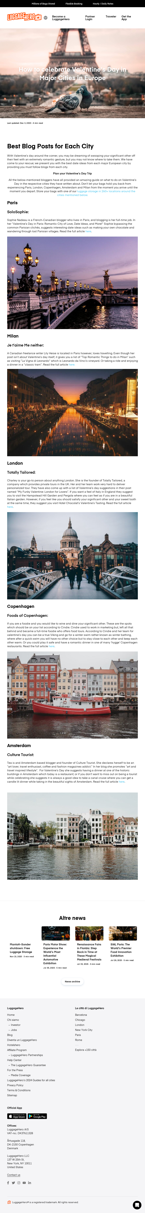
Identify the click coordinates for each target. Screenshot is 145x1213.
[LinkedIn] (29, 1183)
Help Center (14, 1060)
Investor (15, 1025)
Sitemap (12, 1095)
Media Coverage (20, 1075)
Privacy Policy (15, 1085)
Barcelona (81, 1014)
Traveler (111, 16)
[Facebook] (8, 1183)
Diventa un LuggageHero (22, 1040)
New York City (83, 1030)
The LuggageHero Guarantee (28, 1065)
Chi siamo (13, 1020)
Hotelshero (13, 1045)
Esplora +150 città (85, 1050)
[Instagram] (19, 1183)
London (79, 1025)
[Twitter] (13, 1183)
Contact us (13, 1175)
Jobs (14, 1030)
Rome (78, 1040)
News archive (72, 981)
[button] (137, 1205)
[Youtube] (24, 1183)
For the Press (15, 1070)
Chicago (80, 1020)
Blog (10, 1035)
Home (11, 1014)
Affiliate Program (17, 1050)
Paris (78, 1035)
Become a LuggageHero (61, 17)
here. (72, 364)
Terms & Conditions (18, 1090)
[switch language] (46, 18)
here (88, 231)
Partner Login (90, 17)
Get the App (126, 17)
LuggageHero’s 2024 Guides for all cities (31, 1080)
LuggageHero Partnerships (27, 1055)
